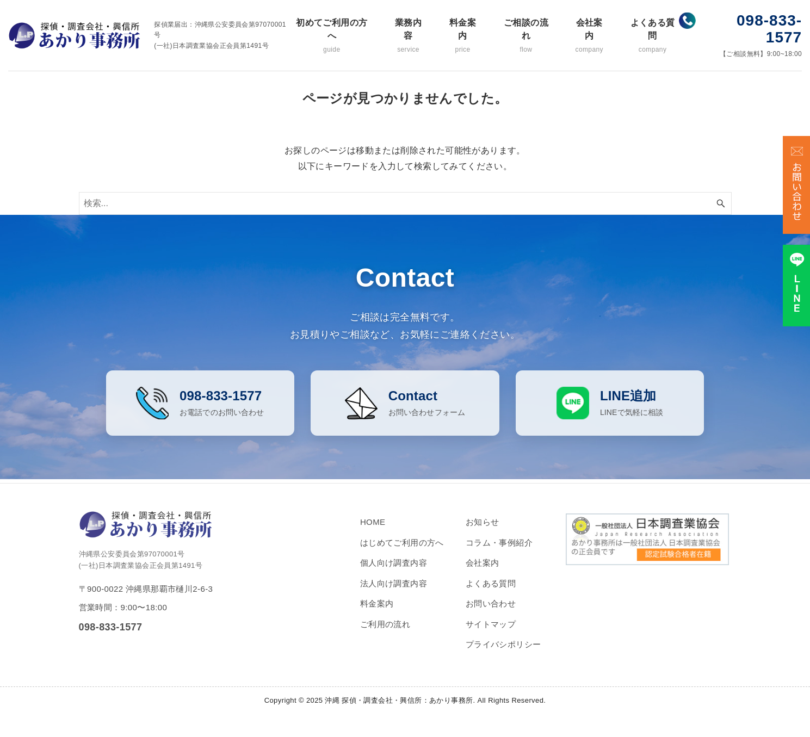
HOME (373, 530)
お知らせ (482, 530)
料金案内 (462, 36)
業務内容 (408, 36)
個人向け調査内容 (393, 571)
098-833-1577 (769, 29)
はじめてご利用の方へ (402, 551)
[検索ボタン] (721, 203)
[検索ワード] (405, 203)
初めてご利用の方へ (332, 36)
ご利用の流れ (385, 632)
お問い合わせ (491, 612)
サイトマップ (491, 632)
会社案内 (589, 36)
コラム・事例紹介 (499, 551)
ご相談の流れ (526, 36)
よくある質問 (652, 36)
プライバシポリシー (503, 653)
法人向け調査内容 (393, 592)
